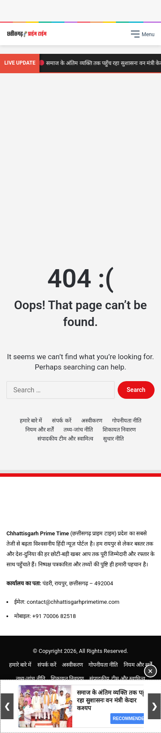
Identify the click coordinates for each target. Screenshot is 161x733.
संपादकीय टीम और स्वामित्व (65, 438)
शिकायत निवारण (119, 429)
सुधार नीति (113, 438)
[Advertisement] (80, 167)
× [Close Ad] (150, 671)
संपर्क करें (61, 420)
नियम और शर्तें (39, 429)
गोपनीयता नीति (126, 420)
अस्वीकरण (91, 420)
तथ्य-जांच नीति (78, 429)
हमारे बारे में (31, 420)
